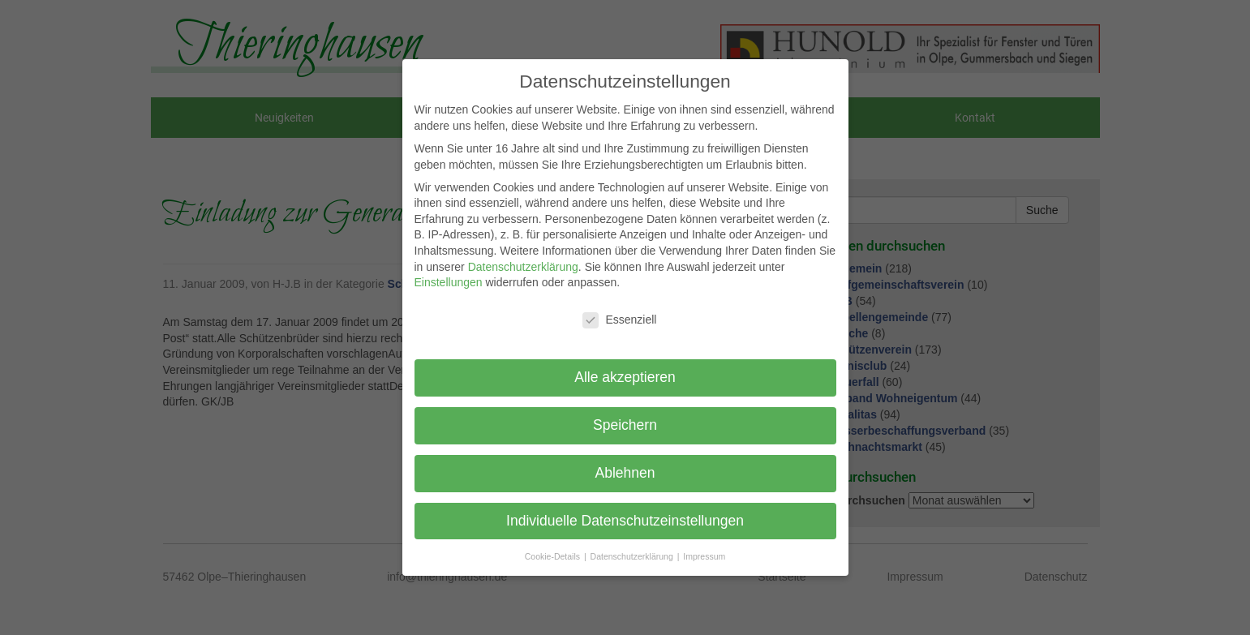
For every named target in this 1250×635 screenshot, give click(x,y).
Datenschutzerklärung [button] (633, 556)
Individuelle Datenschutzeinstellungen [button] (625, 521)
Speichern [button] (625, 425)
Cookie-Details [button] (553, 556)
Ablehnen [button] (625, 473)
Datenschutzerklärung (523, 266)
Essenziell (619, 320)
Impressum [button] (704, 556)
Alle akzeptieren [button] (625, 377)
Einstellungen (449, 282)
